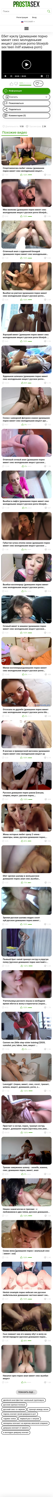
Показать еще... (26, 1392)
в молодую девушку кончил (15, 1432)
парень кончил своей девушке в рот (19, 1414)
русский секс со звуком (14, 1409)
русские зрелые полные (14, 1405)
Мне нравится (11, 84)
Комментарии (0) (17, 115)
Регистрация (22, 17)
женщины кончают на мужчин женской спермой (25, 1423)
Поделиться (15, 109)
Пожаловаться (16, 103)
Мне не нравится (16, 84)
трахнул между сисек (38, 1409)
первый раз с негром (29, 1419)
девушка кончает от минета (16, 1428)
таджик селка (9, 1419)
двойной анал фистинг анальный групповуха (23, 1400)
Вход (34, 17)
